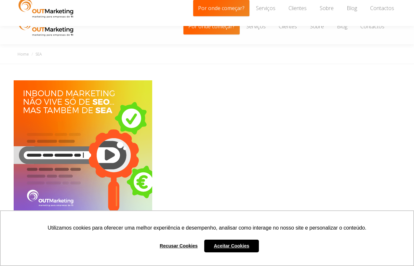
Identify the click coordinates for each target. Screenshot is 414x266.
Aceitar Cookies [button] (231, 245)
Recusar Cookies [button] (179, 245)
